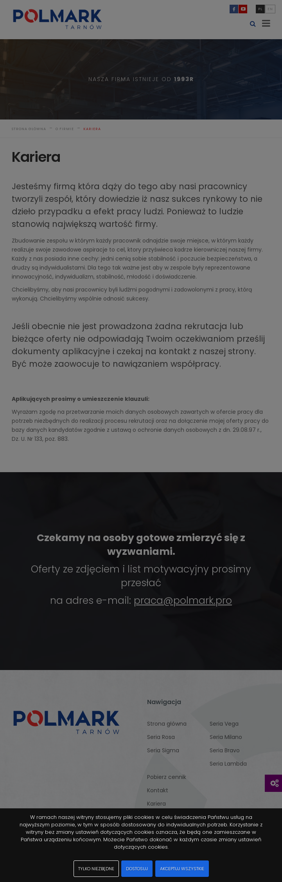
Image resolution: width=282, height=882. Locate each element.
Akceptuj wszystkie (182, 869)
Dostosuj (137, 869)
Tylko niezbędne (96, 869)
